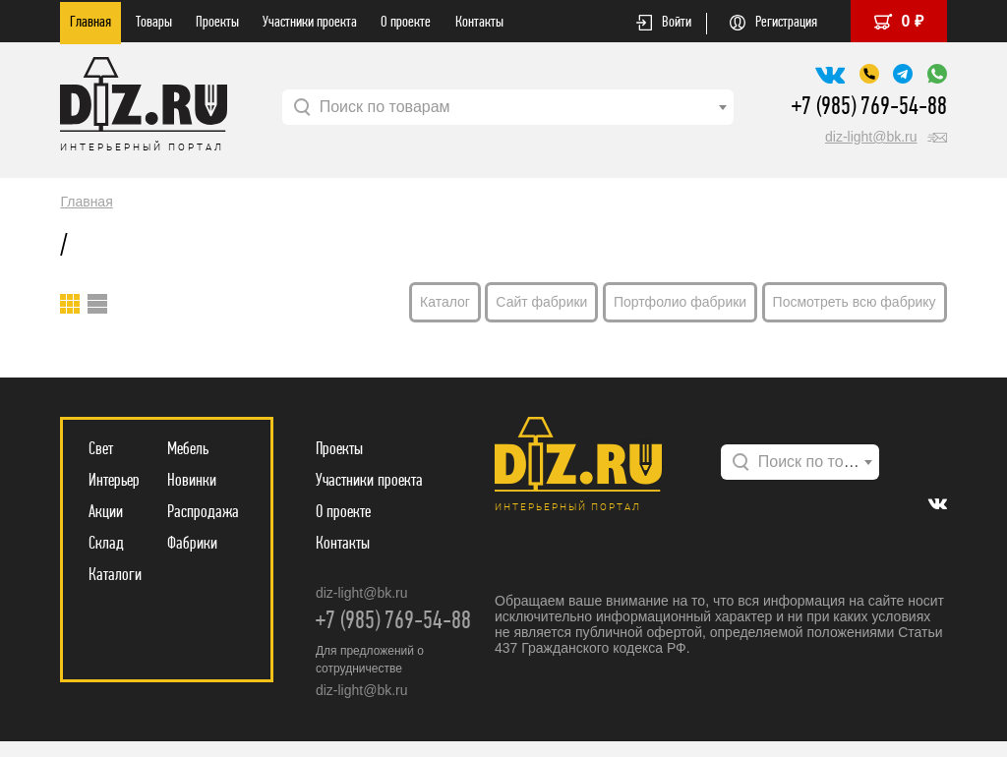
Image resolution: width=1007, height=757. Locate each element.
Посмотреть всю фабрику (854, 302)
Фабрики (192, 544)
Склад (106, 544)
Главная (90, 22)
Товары (154, 22)
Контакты (479, 22)
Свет (101, 449)
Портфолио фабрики (680, 302)
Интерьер (114, 481)
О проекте (406, 22)
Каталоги (115, 575)
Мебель (187, 449)
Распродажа (203, 512)
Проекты (217, 22)
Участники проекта (310, 22)
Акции (106, 512)
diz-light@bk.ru (871, 137)
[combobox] (508, 107)
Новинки (191, 481)
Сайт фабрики (541, 302)
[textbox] (508, 107)
